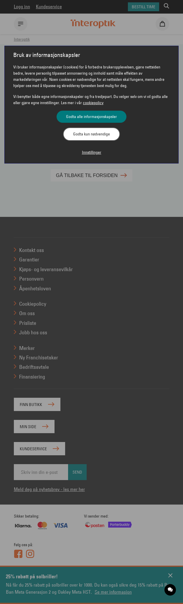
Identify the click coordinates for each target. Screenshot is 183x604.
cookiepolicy (93, 102)
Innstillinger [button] (91, 152)
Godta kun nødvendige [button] (91, 134)
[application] (170, 590)
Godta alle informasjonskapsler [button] (91, 116)
